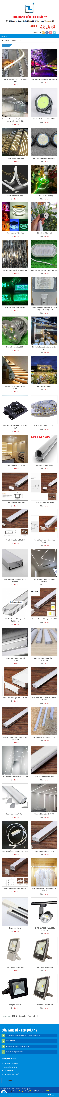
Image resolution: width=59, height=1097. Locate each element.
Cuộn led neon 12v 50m (15, 233)
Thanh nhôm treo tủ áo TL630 (44, 777)
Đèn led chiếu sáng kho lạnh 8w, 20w (44, 270)
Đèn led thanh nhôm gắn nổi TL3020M (15, 659)
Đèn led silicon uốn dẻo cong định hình (44, 348)
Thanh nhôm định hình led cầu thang (15, 388)
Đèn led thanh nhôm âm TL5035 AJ (15, 777)
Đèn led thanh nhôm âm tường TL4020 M (44, 541)
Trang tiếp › (22, 1016)
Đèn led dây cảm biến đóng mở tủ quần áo (44, 890)
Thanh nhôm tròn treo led (44, 465)
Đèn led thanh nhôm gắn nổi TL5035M (44, 659)
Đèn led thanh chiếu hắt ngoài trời (15, 270)
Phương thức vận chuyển (11, 1074)
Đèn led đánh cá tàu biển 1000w (44, 119)
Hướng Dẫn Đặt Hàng (10, 1067)
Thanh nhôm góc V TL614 (15, 814)
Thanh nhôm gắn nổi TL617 (44, 814)
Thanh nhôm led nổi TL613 (15, 465)
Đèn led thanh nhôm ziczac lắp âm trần (15, 81)
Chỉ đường (50, 1095)
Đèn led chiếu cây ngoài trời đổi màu (44, 79)
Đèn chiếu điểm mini (44, 233)
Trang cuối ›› (32, 1016)
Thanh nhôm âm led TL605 (15, 503)
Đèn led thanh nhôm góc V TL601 (44, 737)
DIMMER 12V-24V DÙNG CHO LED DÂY (15, 427)
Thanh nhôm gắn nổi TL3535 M (15, 889)
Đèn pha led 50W (15, 1005)
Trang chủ (5, 40)
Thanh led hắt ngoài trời (15, 158)
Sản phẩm (14, 40)
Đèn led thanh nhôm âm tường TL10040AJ (44, 581)
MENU (4, 36)
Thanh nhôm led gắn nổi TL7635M (15, 698)
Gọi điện (11, 1095)
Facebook (9, 1080)
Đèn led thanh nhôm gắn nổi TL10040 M (15, 620)
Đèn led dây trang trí (44, 386)
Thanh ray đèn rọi (15, 928)
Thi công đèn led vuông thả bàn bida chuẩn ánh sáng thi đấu (15, 120)
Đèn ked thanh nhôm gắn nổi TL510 (44, 619)
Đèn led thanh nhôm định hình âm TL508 (44, 699)
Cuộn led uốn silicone (15, 196)
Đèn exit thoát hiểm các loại (15, 308)
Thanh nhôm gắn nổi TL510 (44, 851)
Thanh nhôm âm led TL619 (15, 540)
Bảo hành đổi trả (9, 1071)
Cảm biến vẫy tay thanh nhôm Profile (15, 851)
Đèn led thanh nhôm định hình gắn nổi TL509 (15, 738)
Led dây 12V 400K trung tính (44, 426)
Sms (31, 1095)
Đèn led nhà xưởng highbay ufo (44, 158)
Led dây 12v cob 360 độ (44, 196)
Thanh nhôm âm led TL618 (44, 503)
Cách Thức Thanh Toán (11, 1064)
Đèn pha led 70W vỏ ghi (15, 967)
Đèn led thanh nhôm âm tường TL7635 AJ (15, 581)
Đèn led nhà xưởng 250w (15, 347)
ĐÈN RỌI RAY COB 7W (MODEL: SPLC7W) (44, 929)
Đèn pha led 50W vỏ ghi (44, 967)
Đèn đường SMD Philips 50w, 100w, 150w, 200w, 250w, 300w (44, 309)
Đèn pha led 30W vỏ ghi (44, 1005)
